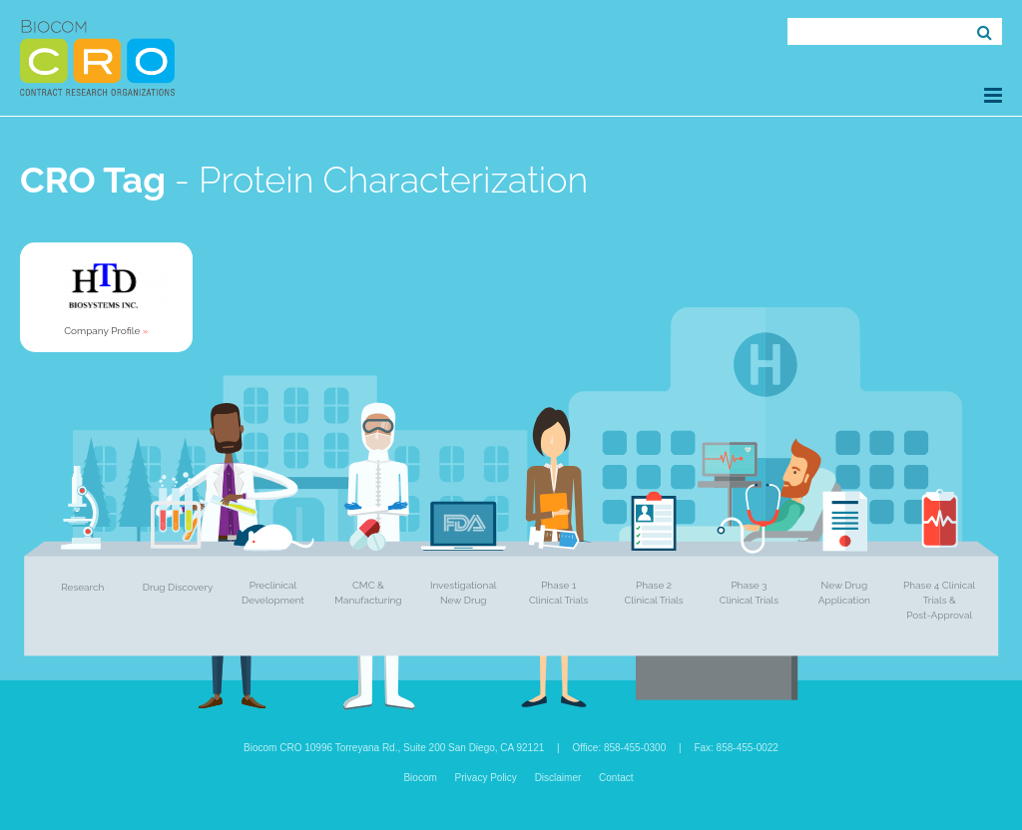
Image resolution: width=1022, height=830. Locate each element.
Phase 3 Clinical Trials (749, 593)
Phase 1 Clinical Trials (558, 593)
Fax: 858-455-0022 (736, 747)
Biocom (419, 777)
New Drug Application (844, 593)
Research (82, 587)
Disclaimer (558, 777)
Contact (616, 777)
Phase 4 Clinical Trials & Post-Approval (939, 600)
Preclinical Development (273, 593)
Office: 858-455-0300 (619, 747)
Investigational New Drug (463, 593)
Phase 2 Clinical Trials (653, 593)
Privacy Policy (486, 777)
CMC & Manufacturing (367, 593)
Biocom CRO (97, 58)
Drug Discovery (178, 587)
